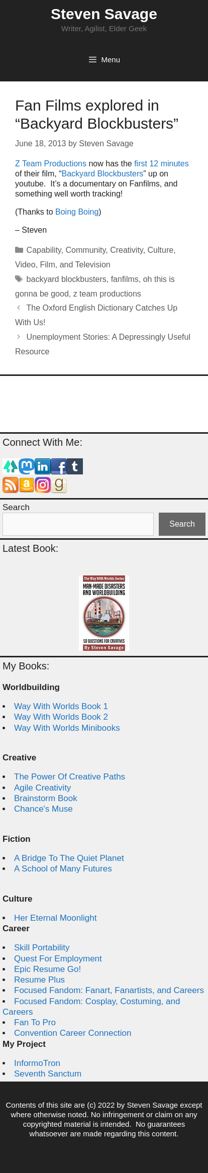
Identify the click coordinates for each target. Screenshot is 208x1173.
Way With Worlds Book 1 (61, 706)
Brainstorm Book (45, 798)
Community (86, 250)
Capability (44, 250)
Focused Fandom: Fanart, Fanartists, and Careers (109, 990)
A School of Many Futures (63, 868)
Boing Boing (76, 212)
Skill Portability (42, 947)
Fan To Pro (35, 1022)
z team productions (107, 293)
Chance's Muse (43, 809)
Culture (161, 250)
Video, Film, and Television (63, 264)
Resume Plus (39, 980)
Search (16, 507)
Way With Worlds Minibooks (67, 728)
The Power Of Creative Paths (69, 776)
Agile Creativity (42, 788)
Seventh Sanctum (47, 1074)
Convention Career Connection (72, 1033)
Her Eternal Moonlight (55, 918)
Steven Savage (104, 14)
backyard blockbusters (67, 279)
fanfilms (125, 279)
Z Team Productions (50, 163)
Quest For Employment (58, 958)
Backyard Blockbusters (102, 173)
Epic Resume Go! (47, 969)
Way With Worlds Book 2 (61, 717)
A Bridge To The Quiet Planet (69, 858)
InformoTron (37, 1063)
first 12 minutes (161, 163)
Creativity (126, 250)
